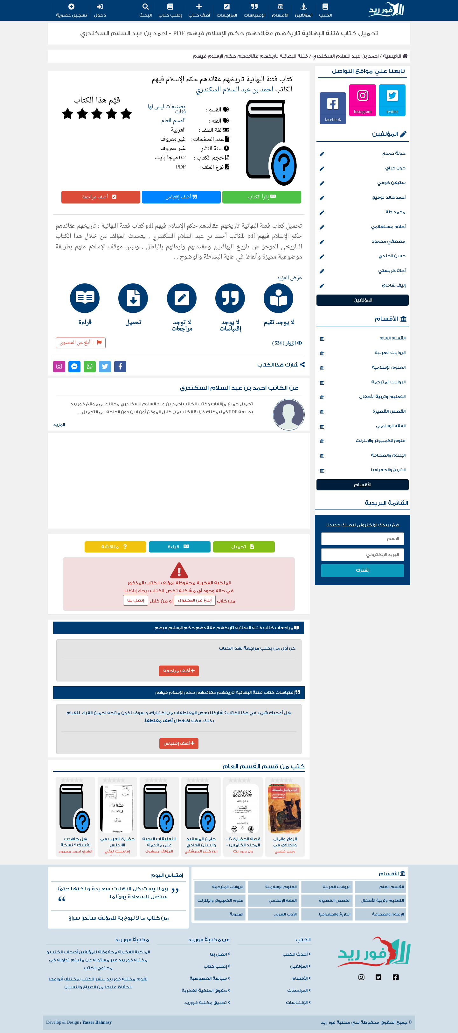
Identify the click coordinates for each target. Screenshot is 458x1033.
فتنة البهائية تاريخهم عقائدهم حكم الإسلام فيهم (250, 56)
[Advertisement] (179, 480)
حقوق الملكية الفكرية (206, 990)
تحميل (244, 547)
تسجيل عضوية (71, 11)
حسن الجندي (363, 256)
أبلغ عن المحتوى (80, 342)
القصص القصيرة (363, 412)
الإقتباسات (254, 11)
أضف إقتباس (181, 197)
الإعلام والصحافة (363, 456)
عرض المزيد (289, 278)
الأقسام (280, 11)
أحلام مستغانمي (363, 227)
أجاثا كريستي (363, 271)
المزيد (59, 425)
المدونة (236, 914)
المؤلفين (303, 11)
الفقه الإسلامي (363, 426)
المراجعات (227, 11)
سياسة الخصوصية (210, 978)
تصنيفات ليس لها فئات (167, 109)
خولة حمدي (363, 154)
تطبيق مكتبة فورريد (207, 1003)
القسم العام (173, 121)
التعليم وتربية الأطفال (363, 397)
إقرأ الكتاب (262, 197)
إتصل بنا (135, 600)
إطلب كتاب (170, 11)
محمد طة (363, 212)
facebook (333, 119)
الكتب (325, 11)
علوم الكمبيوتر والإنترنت (363, 441)
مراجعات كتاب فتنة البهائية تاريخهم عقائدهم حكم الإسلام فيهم (227, 628)
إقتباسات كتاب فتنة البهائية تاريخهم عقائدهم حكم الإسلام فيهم (227, 692)
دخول (100, 11)
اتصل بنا (220, 954)
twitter (392, 111)
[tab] (275, 304)
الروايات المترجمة (363, 382)
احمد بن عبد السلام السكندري (345, 56)
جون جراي (363, 168)
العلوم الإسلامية (363, 368)
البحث (145, 11)
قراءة (180, 547)
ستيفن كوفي (363, 183)
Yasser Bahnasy (97, 1022)
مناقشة (115, 547)
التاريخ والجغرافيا (363, 470)
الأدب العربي (285, 914)
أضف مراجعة (101, 197)
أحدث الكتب (296, 954)
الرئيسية (395, 56)
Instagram (362, 111)
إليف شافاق (363, 285)
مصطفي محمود (363, 242)
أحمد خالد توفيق (363, 198)
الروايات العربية (363, 353)
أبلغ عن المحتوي (195, 600)
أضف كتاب (199, 11)
